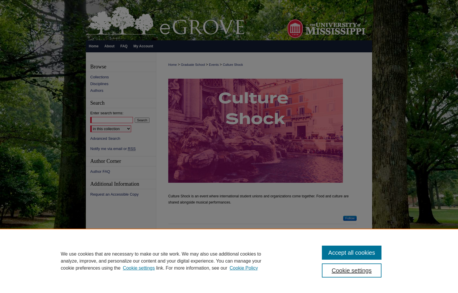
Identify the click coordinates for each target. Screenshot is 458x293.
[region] (229, 261)
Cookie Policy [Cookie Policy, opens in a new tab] (244, 268)
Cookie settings (139, 268)
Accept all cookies (351, 252)
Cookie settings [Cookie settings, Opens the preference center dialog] (352, 270)
